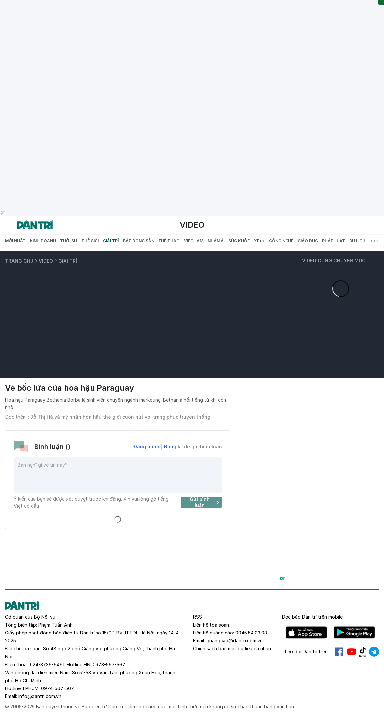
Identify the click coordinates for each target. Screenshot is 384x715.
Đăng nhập (146, 446)
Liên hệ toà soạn (211, 625)
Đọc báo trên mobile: (313, 617)
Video (192, 225)
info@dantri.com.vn (39, 696)
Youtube (351, 652)
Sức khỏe (239, 240)
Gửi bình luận (205, 502)
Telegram (374, 652)
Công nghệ (281, 240)
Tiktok (362, 652)
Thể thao (169, 240)
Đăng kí (173, 446)
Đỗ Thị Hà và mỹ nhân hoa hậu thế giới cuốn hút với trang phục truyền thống (120, 417)
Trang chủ (19, 261)
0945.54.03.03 (251, 632)
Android (354, 632)
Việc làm (193, 240)
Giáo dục (308, 240)
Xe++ (259, 240)
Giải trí (111, 240)
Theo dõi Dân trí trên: (305, 651)
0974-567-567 (57, 688)
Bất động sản (138, 240)
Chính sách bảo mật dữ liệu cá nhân (232, 648)
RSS (197, 617)
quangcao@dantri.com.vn (234, 640)
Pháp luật (333, 240)
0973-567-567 (109, 664)
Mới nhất (15, 240)
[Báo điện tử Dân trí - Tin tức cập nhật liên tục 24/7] (35, 225)
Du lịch (357, 240)
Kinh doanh (43, 240)
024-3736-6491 (47, 664)
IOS (306, 632)
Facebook (339, 652)
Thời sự (68, 240)
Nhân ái (216, 240)
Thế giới (90, 240)
